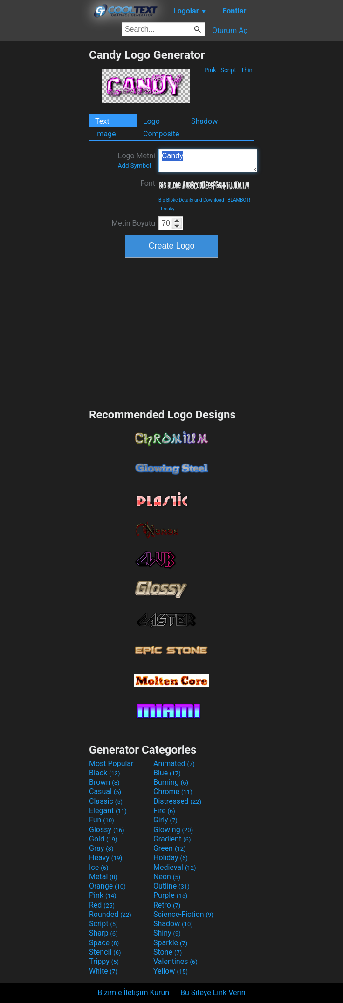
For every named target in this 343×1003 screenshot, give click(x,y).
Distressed (177, 801)
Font (147, 183)
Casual (105, 791)
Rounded (110, 914)
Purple (170, 895)
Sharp (103, 933)
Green (169, 848)
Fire (164, 810)
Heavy (105, 857)
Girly (165, 819)
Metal (103, 876)
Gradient (172, 839)
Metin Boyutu (133, 223)
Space (104, 942)
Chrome (172, 791)
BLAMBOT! (238, 199)
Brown (104, 782)
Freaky (167, 208)
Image (105, 133)
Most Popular (111, 763)
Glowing (173, 829)
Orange (107, 886)
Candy (207, 160)
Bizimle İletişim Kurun (133, 992)
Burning (170, 782)
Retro (166, 905)
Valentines (175, 961)
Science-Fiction (183, 914)
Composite (161, 133)
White (103, 971)
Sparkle (170, 942)
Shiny (167, 933)
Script (228, 70)
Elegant (108, 810)
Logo (151, 121)
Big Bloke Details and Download (191, 199)
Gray (101, 848)
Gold (103, 839)
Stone (167, 952)
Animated (174, 763)
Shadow (204, 121)
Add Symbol (134, 165)
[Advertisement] (44, 187)
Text (102, 121)
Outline (171, 886)
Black (104, 772)
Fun (101, 819)
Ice (98, 867)
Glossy (106, 829)
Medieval (174, 867)
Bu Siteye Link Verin (213, 992)
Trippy (104, 961)
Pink (210, 70)
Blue (167, 772)
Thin (246, 70)
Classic (106, 801)
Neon (166, 876)
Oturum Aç (229, 30)
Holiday (170, 857)
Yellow (170, 971)
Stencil (105, 952)
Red (102, 905)
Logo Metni (136, 160)
